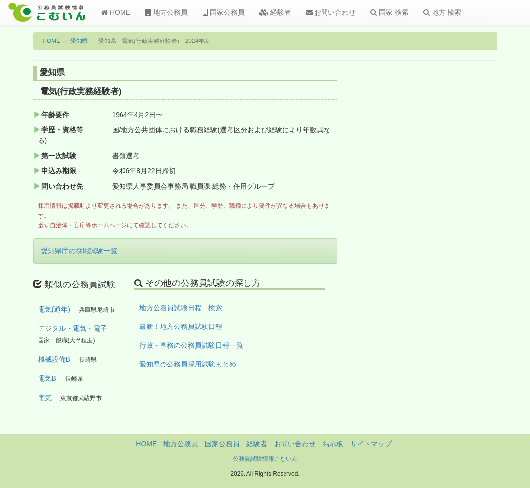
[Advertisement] (444, 229)
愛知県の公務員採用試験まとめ (187, 364)
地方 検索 (442, 12)
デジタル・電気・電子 (72, 328)
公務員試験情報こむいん (265, 458)
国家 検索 (389, 12)
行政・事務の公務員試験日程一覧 (191, 345)
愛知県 (79, 41)
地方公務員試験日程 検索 (180, 308)
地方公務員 (166, 12)
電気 (45, 398)
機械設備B (54, 359)
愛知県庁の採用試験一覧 (79, 251)
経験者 (275, 12)
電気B (47, 378)
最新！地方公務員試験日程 (180, 326)
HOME (115, 12)
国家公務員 (224, 12)
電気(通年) (54, 309)
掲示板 (333, 443)
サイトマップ (371, 443)
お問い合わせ (331, 12)
